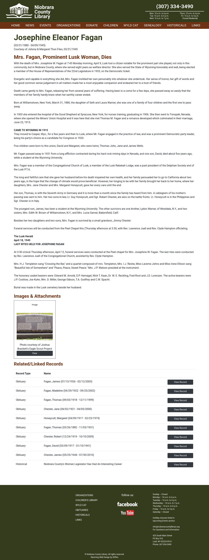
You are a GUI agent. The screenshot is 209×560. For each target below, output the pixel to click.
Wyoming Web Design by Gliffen (104, 557)
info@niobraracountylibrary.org (166, 527)
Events (45, 25)
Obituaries (82, 510)
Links (196, 25)
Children (110, 25)
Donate (92, 25)
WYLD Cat (131, 25)
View (34, 353)
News (30, 25)
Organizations (68, 25)
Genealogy (152, 25)
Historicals (176, 25)
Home (15, 25)
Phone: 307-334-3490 (162, 544)
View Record (180, 382)
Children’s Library (87, 500)
